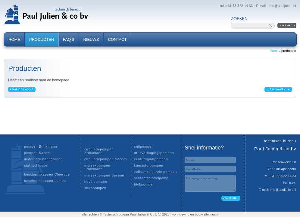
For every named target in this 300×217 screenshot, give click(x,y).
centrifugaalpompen (151, 159)
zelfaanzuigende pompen (155, 171)
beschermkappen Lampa (45, 180)
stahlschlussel (36, 165)
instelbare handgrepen (43, 159)
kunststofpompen (148, 165)
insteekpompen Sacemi (104, 175)
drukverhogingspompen (154, 153)
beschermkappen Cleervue (47, 174)
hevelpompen (95, 181)
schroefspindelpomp (151, 178)
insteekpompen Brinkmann (97, 167)
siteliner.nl (211, 214)
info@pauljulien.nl (282, 6)
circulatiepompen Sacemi (105, 159)
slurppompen (95, 188)
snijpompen (144, 146)
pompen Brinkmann (40, 146)
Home (274, 51)
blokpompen (144, 184)
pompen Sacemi (38, 153)
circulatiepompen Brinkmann (99, 151)
